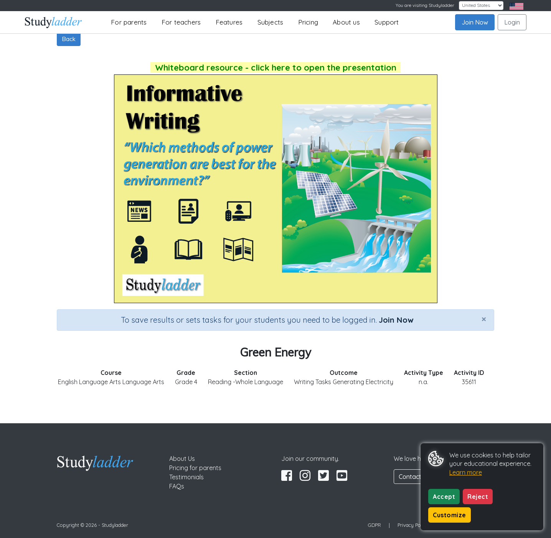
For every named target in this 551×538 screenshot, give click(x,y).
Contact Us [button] (414, 476)
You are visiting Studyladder (425, 5)
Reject (477, 496)
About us (346, 22)
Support (386, 22)
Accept (444, 496)
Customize (449, 515)
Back (69, 39)
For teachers (181, 22)
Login (512, 22)
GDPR (374, 525)
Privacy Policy (413, 525)
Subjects (270, 22)
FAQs (176, 486)
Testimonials (186, 477)
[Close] (484, 319)
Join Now (475, 22)
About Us (182, 458)
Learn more (465, 472)
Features (229, 22)
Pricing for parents (195, 468)
